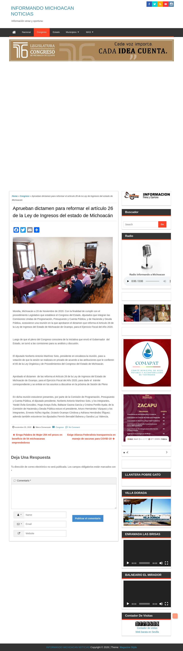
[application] (147, 553)
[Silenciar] (161, 563)
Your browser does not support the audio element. (149, 281)
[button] (124, 452)
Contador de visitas (147, 628)
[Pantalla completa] (166, 563)
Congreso (24, 196)
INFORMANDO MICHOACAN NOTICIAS (68, 647)
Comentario (24, 480)
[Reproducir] (128, 563)
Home (15, 196)
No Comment (74, 427)
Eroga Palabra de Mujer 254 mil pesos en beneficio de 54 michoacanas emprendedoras (37, 438)
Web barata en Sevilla (147, 632)
